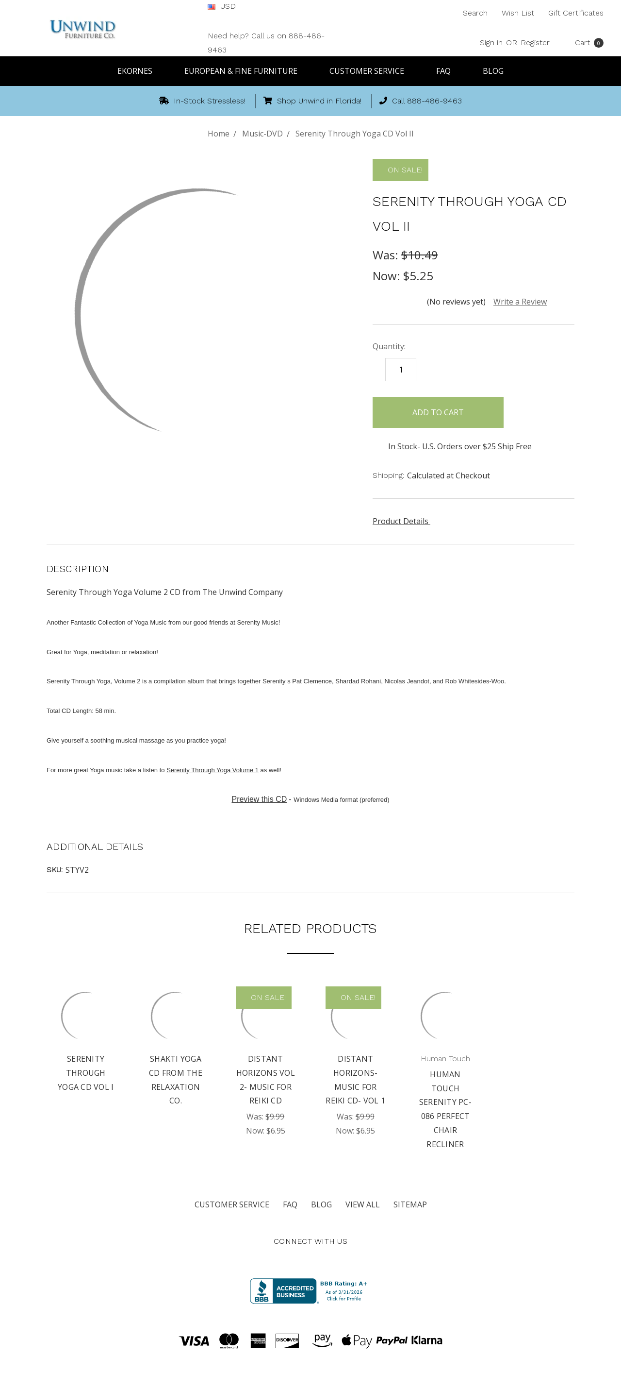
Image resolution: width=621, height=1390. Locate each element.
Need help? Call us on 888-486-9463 (266, 42)
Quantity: (389, 346)
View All (362, 1204)
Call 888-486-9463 (420, 100)
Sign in (491, 42)
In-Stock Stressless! (202, 100)
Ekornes (139, 71)
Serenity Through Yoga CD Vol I (86, 1072)
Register (535, 42)
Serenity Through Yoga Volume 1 (212, 770)
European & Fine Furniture (245, 71)
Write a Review (520, 301)
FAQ (447, 71)
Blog (493, 71)
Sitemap (410, 1204)
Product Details (404, 521)
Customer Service (371, 71)
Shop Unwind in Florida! (312, 100)
